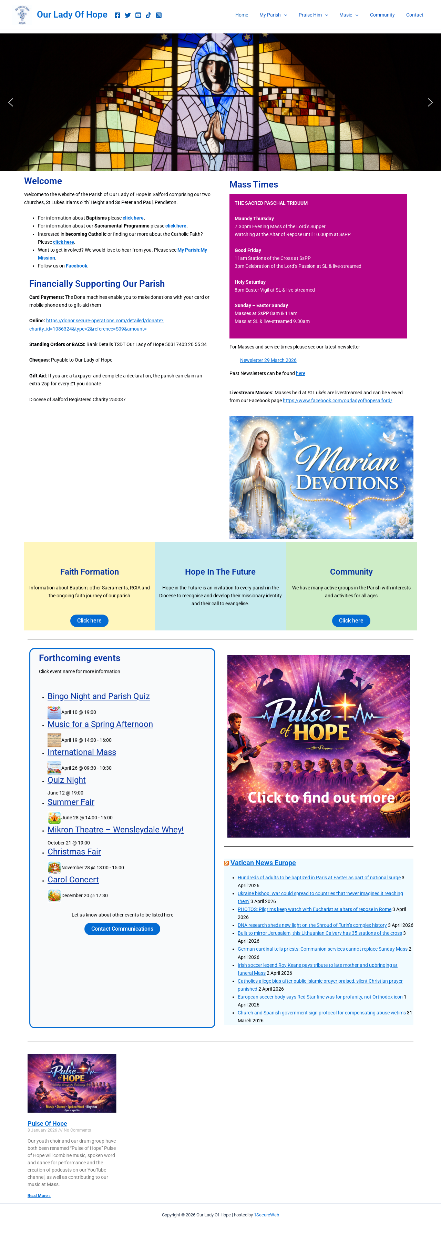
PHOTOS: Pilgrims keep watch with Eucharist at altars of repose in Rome (314, 909)
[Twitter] (128, 15)
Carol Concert (98, 859)
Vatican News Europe (263, 863)
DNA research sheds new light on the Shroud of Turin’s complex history (312, 925)
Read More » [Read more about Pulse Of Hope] (39, 1195)
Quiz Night (95, 811)
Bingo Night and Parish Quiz (111, 770)
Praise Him (319, 15)
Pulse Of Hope (47, 1123)
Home (251, 15)
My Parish (281, 15)
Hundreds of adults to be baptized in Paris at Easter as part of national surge (319, 877)
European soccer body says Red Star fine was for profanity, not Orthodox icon (320, 997)
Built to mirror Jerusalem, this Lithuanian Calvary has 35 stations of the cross (320, 933)
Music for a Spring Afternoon (111, 784)
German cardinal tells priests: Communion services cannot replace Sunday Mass (323, 949)
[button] (292, 15)
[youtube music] (138, 15)
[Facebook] (117, 15)
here (300, 373)
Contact (415, 15)
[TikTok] (148, 15)
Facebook (76, 266)
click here (133, 218)
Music (353, 15)
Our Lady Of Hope (72, 14)
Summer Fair (97, 821)
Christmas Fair (99, 845)
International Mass (103, 797)
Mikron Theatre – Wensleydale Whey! (119, 835)
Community (384, 15)
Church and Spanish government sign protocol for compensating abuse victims (322, 1012)
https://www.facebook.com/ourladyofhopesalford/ (337, 400)
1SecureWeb (266, 1214)
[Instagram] (159, 15)
